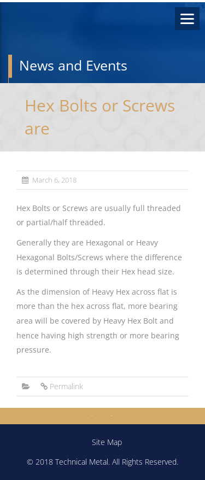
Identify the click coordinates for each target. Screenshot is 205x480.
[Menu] (187, 18)
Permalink (66, 386)
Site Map (107, 442)
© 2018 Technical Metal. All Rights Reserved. (102, 461)
